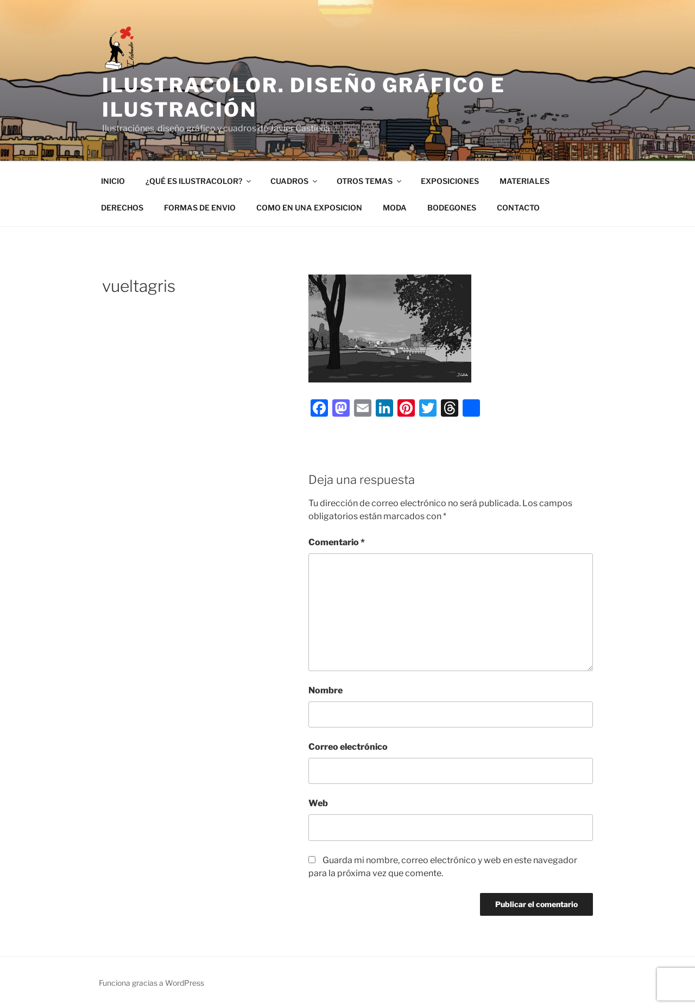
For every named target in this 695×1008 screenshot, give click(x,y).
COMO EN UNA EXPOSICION (309, 207)
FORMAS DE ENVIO (200, 207)
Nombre (325, 690)
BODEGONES (451, 207)
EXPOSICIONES (450, 181)
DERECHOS (122, 207)
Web (318, 803)
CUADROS (294, 181)
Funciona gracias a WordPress (151, 982)
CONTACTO (518, 207)
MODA (395, 207)
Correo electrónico (348, 747)
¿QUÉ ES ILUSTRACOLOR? (199, 181)
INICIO (113, 181)
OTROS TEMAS (370, 181)
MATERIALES (524, 181)
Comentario (336, 542)
